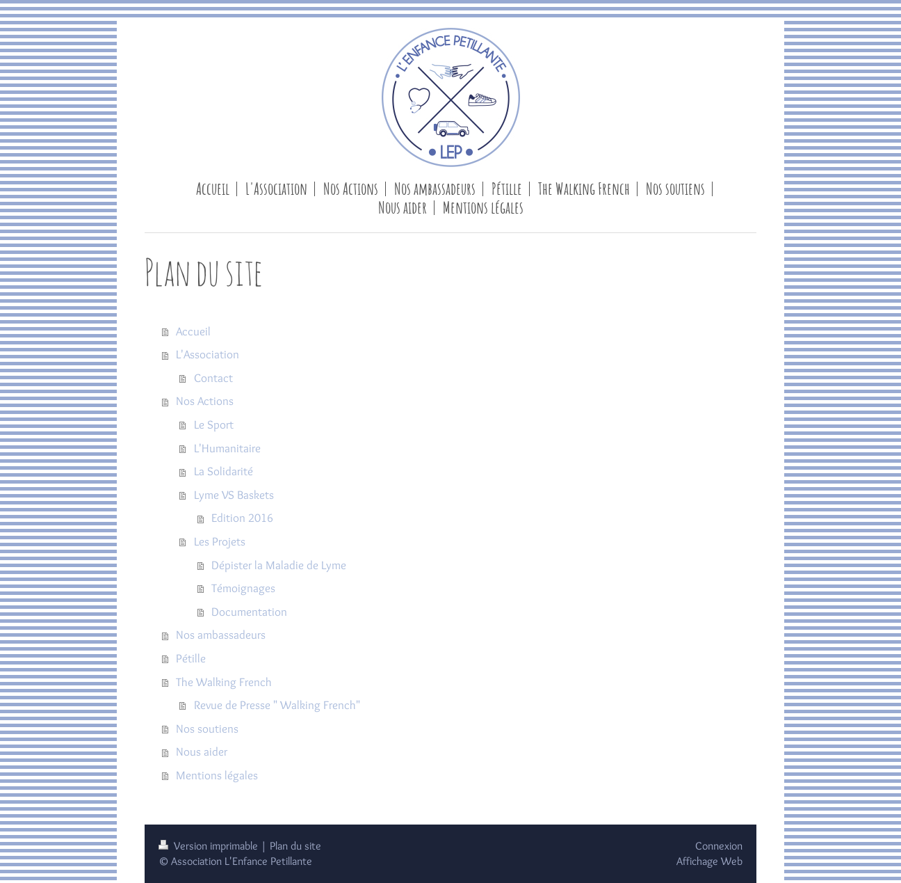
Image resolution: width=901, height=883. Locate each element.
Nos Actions (205, 401)
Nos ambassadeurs (221, 635)
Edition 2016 (242, 518)
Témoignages (243, 588)
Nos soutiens (207, 728)
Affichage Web (709, 861)
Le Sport (214, 424)
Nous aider (201, 751)
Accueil (193, 331)
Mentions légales (217, 775)
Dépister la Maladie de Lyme (278, 565)
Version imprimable (210, 845)
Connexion (718, 845)
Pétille (191, 658)
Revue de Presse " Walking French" (277, 705)
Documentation (249, 612)
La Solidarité (223, 471)
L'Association (207, 354)
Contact (213, 378)
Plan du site (295, 845)
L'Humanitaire (227, 448)
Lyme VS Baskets (234, 495)
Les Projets (219, 541)
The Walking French (224, 682)
